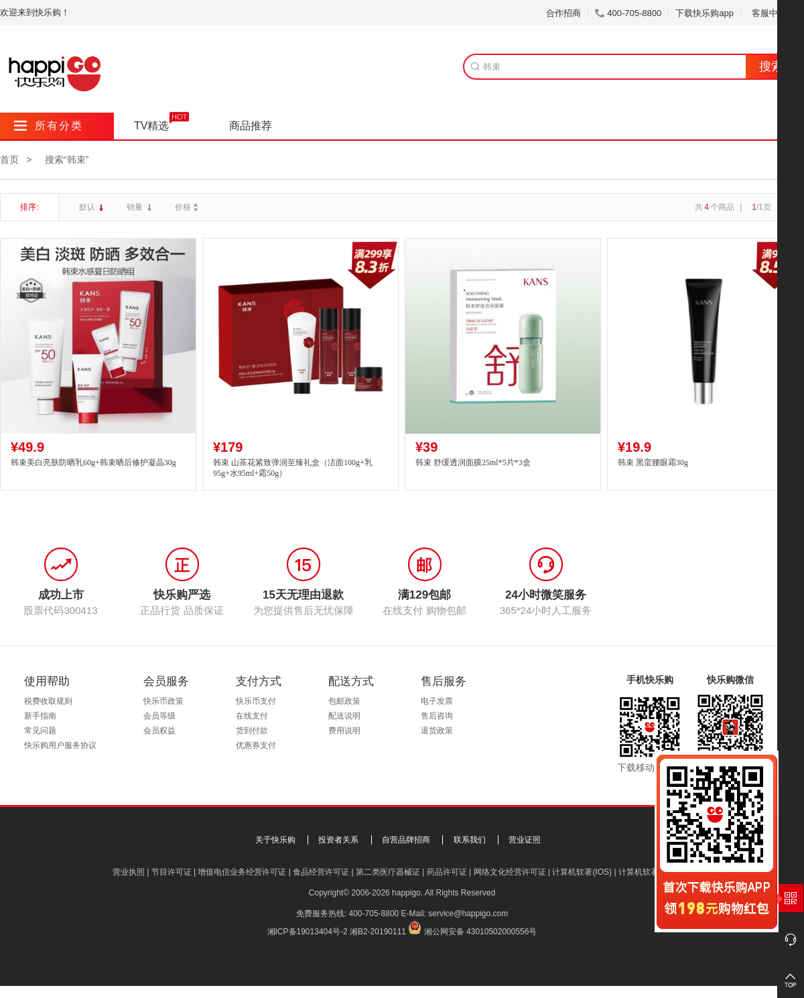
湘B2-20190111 (378, 931)
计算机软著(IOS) (582, 872)
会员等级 (159, 716)
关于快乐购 (275, 840)
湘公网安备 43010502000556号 (480, 931)
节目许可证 (171, 872)
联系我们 (470, 840)
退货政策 (437, 730)
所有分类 (48, 125)
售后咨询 (437, 716)
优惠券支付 (256, 745)
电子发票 (437, 701)
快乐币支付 (256, 701)
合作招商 (563, 13)
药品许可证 (447, 872)
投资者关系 (338, 840)
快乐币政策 (163, 701)
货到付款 (252, 730)
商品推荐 (250, 125)
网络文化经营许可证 (510, 872)
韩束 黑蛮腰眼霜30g (653, 462)
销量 (136, 207)
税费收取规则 (48, 701)
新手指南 (40, 716)
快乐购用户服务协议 (60, 745)
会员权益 (159, 730)
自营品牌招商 (406, 840)
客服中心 (774, 13)
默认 (88, 207)
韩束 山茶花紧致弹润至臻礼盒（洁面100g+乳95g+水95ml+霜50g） (293, 468)
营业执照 (129, 872)
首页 (9, 159)
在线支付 (252, 716)
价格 (188, 207)
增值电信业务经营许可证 (242, 872)
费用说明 (344, 730)
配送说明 (344, 716)
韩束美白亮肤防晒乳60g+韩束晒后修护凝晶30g (93, 462)
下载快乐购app (704, 13)
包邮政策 (344, 701)
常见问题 (40, 730)
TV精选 (151, 125)
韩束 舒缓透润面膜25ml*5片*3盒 (473, 462)
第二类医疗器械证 (388, 872)
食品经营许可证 (321, 872)
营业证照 (525, 840)
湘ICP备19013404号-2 (307, 931)
